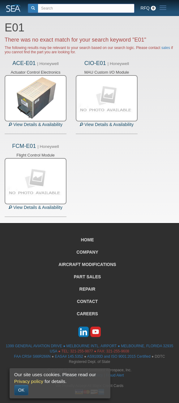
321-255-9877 (81, 351)
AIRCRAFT (87, 264)
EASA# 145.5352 (69, 356)
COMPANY (87, 252)
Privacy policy (28, 381)
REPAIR (87, 289)
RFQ (148, 8)
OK (21, 390)
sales (165, 48)
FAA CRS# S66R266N (32, 356)
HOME (87, 239)
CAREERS (87, 313)
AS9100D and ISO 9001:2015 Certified (119, 356)
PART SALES (87, 276)
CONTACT (87, 301)
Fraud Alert (115, 375)
